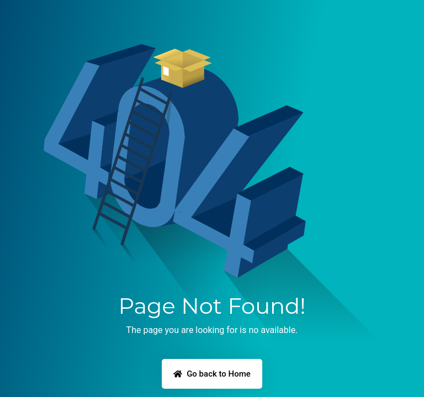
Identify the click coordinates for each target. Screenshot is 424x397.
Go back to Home (212, 374)
